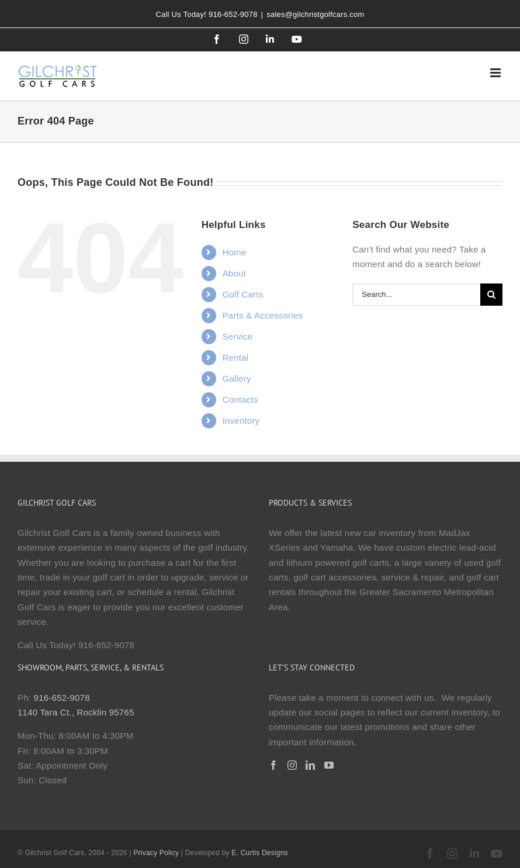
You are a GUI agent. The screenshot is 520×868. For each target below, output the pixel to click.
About (234, 273)
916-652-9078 (62, 698)
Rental (236, 357)
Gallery (237, 378)
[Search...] (416, 294)
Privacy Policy (156, 853)
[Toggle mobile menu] (496, 73)
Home (235, 252)
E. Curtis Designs (259, 853)
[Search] (491, 294)
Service (238, 336)
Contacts (240, 399)
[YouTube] (329, 765)
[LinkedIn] (310, 765)
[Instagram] (292, 765)
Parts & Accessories (263, 315)
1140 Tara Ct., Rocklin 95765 (76, 712)
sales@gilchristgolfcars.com (315, 14)
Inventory (241, 421)
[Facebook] (273, 765)
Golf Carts (243, 294)
